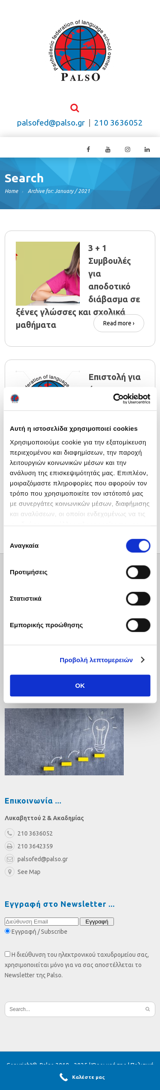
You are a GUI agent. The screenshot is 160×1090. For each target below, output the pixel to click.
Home (11, 192)
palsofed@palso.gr (51, 123)
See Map (23, 872)
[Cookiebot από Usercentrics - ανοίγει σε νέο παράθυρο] (114, 398)
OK (80, 685)
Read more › (118, 323)
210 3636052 (118, 123)
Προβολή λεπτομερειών (96, 659)
